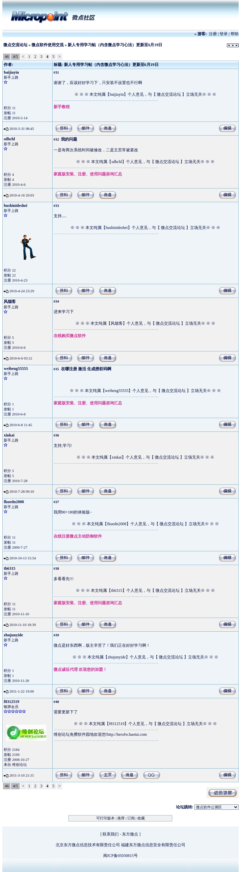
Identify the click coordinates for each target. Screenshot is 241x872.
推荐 (121, 818)
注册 (213, 33)
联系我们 (111, 834)
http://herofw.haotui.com (127, 734)
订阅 (131, 818)
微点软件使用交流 (48, 45)
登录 (224, 33)
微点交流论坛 (15, 45)
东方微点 (130, 834)
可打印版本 (105, 818)
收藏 (141, 818)
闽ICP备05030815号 (120, 855)
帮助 (235, 33)
